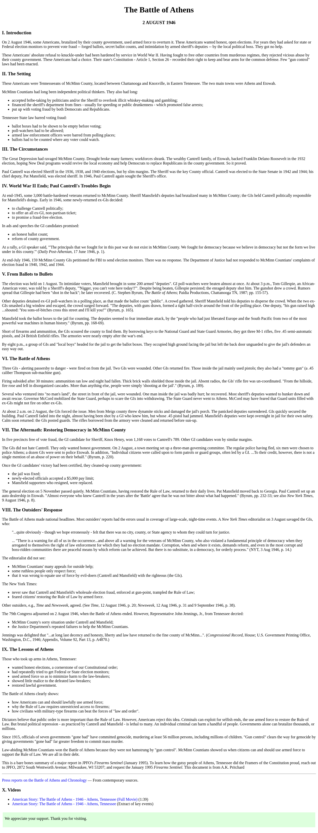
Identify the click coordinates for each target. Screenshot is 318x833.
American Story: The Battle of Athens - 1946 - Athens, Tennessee (64, 804)
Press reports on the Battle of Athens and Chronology (44, 780)
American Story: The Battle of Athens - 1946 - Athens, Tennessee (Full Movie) (74, 799)
